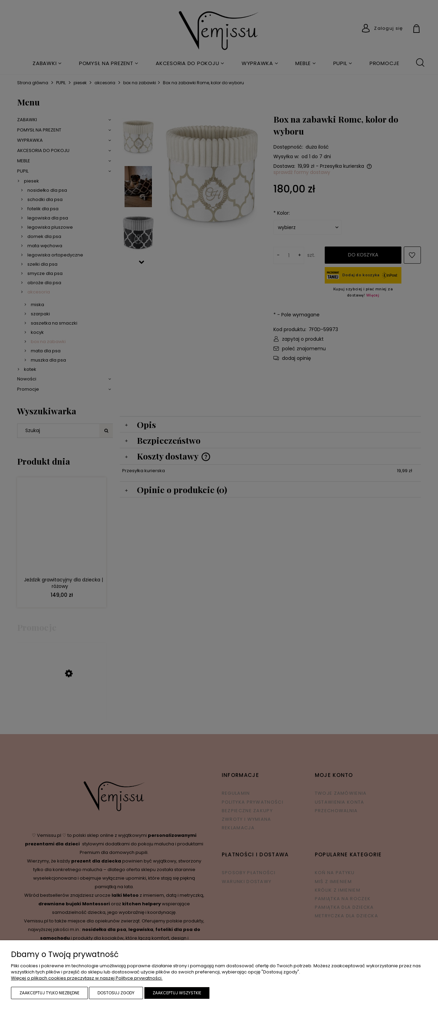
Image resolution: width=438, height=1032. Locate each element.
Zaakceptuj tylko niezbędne (49, 993)
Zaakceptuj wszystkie (177, 993)
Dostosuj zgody (116, 993)
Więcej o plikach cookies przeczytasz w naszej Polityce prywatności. (87, 978)
